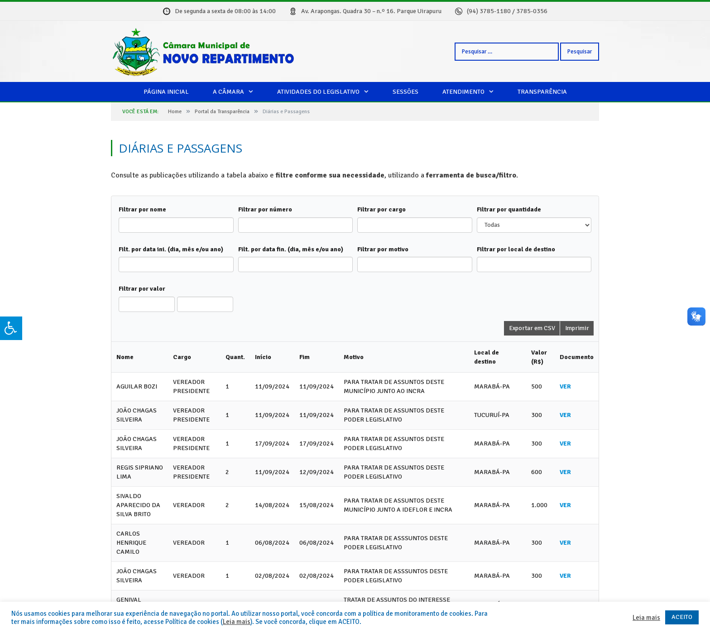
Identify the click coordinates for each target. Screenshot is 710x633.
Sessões (405, 92)
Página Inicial (166, 92)
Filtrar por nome (142, 209)
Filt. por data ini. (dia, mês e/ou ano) (171, 249)
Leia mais (236, 622)
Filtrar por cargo (381, 209)
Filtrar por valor (142, 289)
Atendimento (463, 92)
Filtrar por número (265, 209)
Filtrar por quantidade (509, 209)
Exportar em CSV (532, 328)
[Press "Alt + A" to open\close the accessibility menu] (11, 328)
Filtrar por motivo (382, 249)
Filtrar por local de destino (516, 249)
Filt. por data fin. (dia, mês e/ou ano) (290, 249)
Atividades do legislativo (318, 92)
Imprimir (577, 328)
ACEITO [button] (682, 617)
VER (565, 386)
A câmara (228, 92)
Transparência (542, 92)
